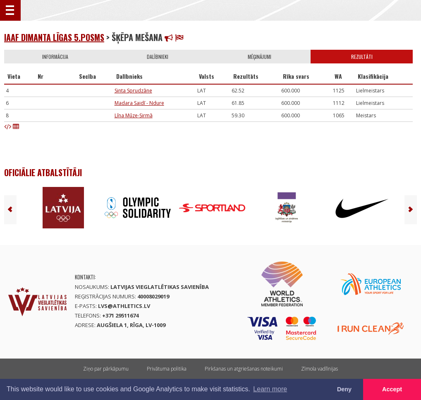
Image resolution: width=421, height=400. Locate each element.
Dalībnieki (157, 56)
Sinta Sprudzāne (133, 90)
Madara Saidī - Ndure (139, 103)
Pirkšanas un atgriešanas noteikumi (244, 368)
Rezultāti (362, 56)
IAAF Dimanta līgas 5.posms (54, 37)
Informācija (55, 56)
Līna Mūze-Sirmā (134, 115)
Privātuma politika (167, 368)
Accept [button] (392, 389)
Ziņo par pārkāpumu (106, 368)
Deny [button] (344, 389)
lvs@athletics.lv (124, 306)
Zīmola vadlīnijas (319, 368)
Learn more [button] (270, 389)
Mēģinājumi (259, 56)
